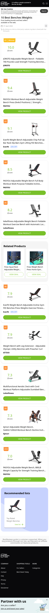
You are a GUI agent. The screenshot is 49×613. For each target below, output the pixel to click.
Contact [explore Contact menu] (3, 572)
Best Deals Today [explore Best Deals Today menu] (23, 572)
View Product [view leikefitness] (24, 233)
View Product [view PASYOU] (24, 111)
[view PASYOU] (10, 89)
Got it (44, 11)
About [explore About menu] (3, 568)
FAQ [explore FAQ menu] (2, 576)
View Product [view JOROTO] (24, 71)
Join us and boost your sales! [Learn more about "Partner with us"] (12, 608)
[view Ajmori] (10, 417)
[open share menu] (46, 26)
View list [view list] (19, 524)
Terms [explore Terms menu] (3, 584)
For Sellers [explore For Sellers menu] (20, 568)
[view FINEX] (14, 258)
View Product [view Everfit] (24, 152)
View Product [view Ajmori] (24, 439)
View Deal (13, 274)
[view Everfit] (10, 129)
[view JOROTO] (11, 48)
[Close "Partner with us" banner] (47, 600)
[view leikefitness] (10, 211)
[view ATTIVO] (10, 336)
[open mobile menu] (47, 3)
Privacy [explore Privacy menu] (3, 580)
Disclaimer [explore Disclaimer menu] (4, 588)
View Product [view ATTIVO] (24, 358)
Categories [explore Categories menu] (36, 568)
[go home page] (5, 3)
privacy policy (19, 13)
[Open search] (43, 3)
